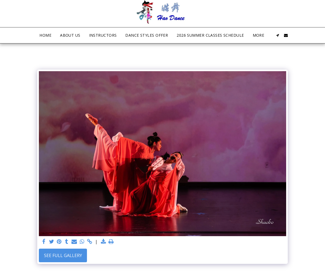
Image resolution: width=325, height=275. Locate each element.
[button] (278, 35)
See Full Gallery (63, 255)
